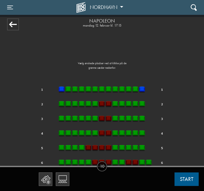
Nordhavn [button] (104, 7)
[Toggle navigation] (10, 7)
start (186, 179)
